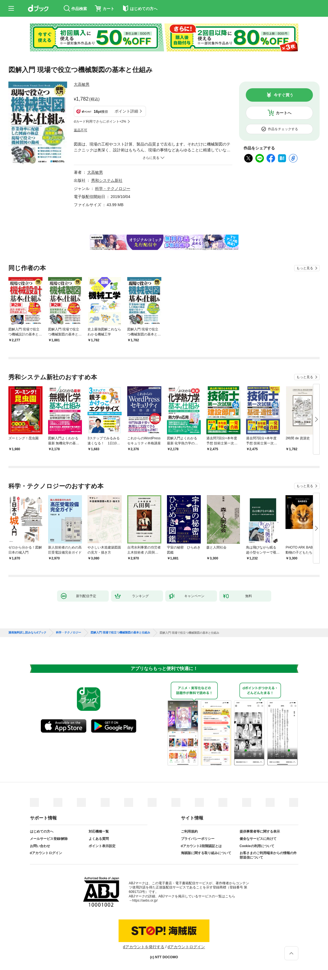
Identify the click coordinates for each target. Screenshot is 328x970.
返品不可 (80, 130)
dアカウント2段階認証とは (201, 846)
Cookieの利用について (257, 846)
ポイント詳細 (126, 111)
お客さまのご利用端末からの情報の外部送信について (268, 855)
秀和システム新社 (106, 180)
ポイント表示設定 (102, 846)
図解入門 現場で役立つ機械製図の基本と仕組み (120, 632)
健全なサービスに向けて (258, 839)
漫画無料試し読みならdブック (27, 632)
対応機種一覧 (99, 831)
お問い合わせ (40, 846)
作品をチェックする (283, 129)
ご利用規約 (189, 831)
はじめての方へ (41, 831)
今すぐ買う (283, 95)
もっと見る (304, 268)
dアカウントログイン (46, 853)
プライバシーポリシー (197, 839)
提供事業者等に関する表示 (260, 831)
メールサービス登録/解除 (49, 839)
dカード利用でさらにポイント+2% (100, 121)
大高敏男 (81, 84)
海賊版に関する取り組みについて (206, 853)
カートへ (283, 113)
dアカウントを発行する (143, 947)
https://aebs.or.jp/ (145, 900)
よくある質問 (99, 839)
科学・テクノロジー (112, 188)
